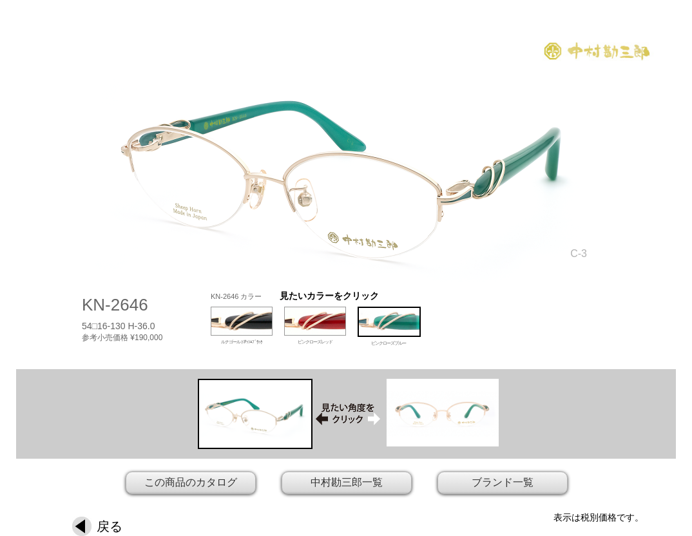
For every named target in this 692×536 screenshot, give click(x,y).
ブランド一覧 (502, 482)
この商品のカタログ (190, 482)
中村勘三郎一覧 (347, 482)
